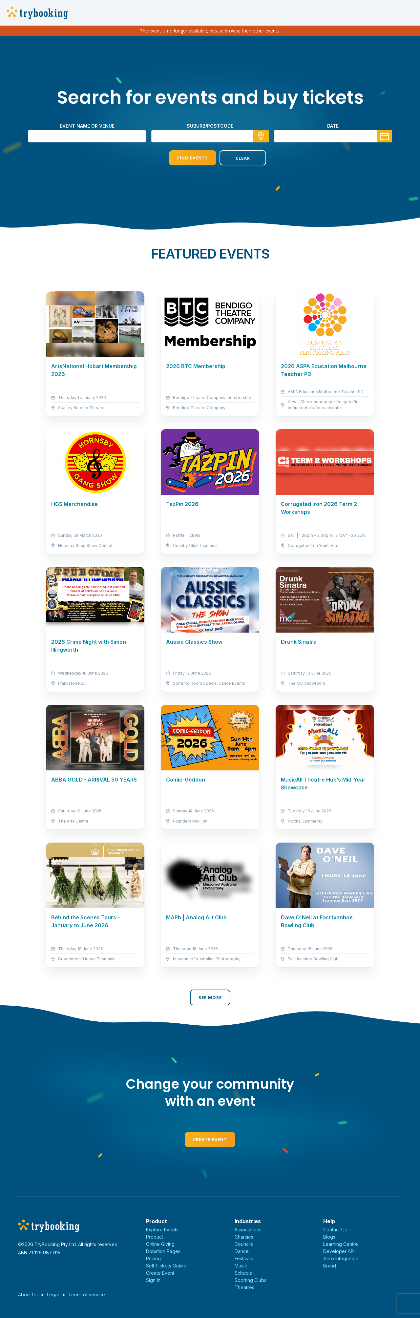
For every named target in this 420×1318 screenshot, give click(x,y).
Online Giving (160, 1244)
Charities (244, 1237)
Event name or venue (87, 126)
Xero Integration (340, 1258)
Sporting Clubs (250, 1280)
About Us (28, 1294)
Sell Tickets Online (166, 1265)
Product (154, 1237)
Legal (53, 1294)
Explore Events (162, 1229)
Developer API (339, 1251)
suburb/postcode (210, 126)
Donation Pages (163, 1251)
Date (333, 126)
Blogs (329, 1237)
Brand (329, 1265)
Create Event (210, 1139)
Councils (244, 1244)
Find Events (184, 158)
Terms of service (86, 1294)
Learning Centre (340, 1244)
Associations (248, 1229)
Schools (243, 1273)
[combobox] (210, 136)
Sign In (153, 1280)
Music (241, 1265)
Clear (235, 158)
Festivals (244, 1258)
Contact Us (335, 1229)
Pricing (153, 1258)
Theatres (244, 1287)
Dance (242, 1251)
